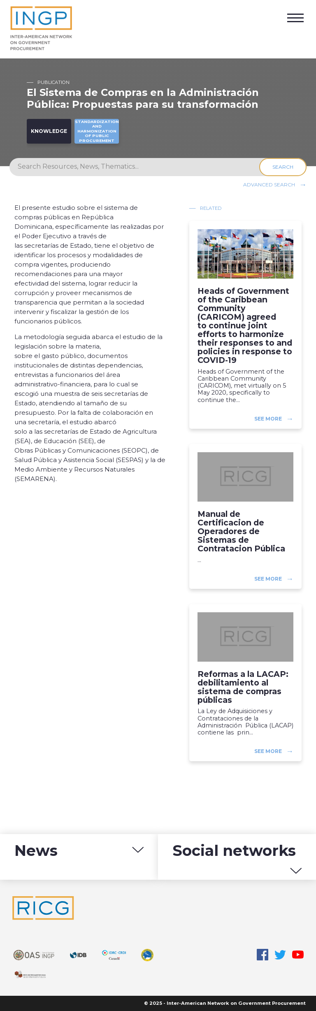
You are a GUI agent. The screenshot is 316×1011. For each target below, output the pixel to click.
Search (282, 167)
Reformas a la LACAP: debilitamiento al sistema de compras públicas (243, 687)
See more (268, 419)
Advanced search (269, 184)
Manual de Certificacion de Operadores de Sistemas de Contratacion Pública (241, 531)
